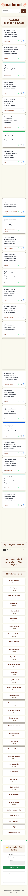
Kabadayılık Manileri (14, 687)
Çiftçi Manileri (14, 787)
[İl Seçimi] (17, 862)
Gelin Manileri (14, 611)
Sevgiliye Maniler (14, 596)
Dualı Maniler (14, 772)
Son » (14, 553)
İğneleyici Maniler (14, 710)
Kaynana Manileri (14, 664)
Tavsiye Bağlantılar (14, 832)
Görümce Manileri (14, 749)
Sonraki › (22, 550)
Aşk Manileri (14, 588)
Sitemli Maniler (14, 733)
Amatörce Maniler (14, 726)
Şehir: (11, 860)
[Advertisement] (14, 181)
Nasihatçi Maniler (14, 756)
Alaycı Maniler (14, 657)
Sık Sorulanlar (14, 821)
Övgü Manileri (14, 680)
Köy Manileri (14, 779)
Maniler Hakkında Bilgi (14, 810)
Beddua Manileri (14, 695)
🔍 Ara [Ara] (23, 11)
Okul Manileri (14, 603)
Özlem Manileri (14, 718)
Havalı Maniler (14, 641)
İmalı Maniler (14, 672)
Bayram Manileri (14, 764)
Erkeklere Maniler (14, 703)
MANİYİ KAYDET (14, 867)
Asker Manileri (14, 649)
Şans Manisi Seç (14, 815)
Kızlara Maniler (14, 626)
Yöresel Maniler (14, 795)
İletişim (14, 827)
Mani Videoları (14, 802)
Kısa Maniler (14, 619)
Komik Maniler (14, 580)
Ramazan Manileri (14, 634)
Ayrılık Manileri (14, 741)
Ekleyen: (11, 854)
